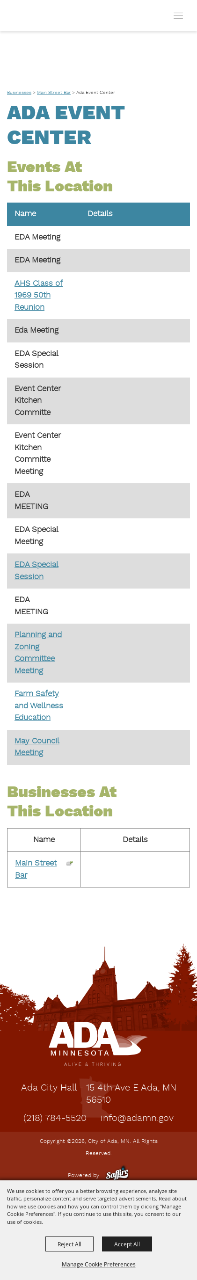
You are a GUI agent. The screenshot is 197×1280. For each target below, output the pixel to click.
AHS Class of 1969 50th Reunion (39, 296)
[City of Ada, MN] (29, 15)
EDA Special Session (36, 571)
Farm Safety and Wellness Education (39, 706)
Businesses (19, 92)
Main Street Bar (54, 92)
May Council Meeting (37, 747)
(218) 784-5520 (55, 1118)
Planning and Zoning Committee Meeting (38, 653)
